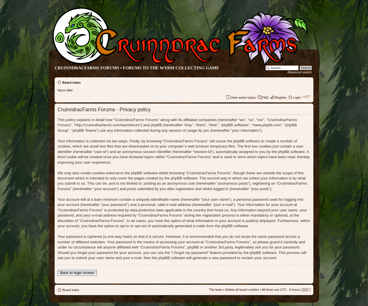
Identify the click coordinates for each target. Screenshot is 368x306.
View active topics (243, 97)
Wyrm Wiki (64, 90)
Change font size (306, 96)
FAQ (265, 97)
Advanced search (300, 72)
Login (297, 97)
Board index (71, 82)
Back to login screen (77, 273)
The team (215, 289)
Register (281, 97)
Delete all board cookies (242, 289)
